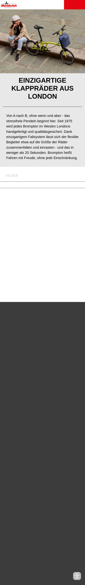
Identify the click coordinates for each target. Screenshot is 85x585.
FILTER (9, 175)
